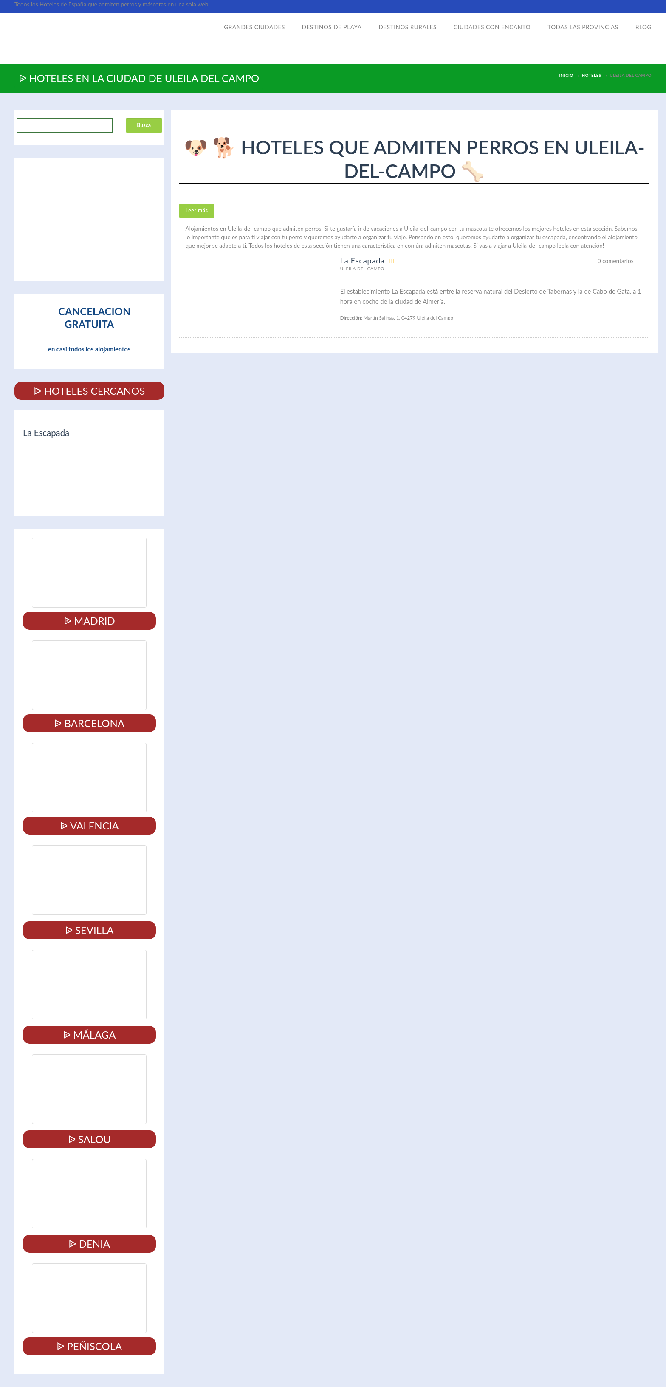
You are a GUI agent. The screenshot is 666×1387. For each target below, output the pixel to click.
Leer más (197, 210)
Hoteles (591, 75)
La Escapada (362, 260)
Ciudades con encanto (492, 27)
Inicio (566, 75)
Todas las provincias (582, 27)
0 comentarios (616, 261)
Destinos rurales (407, 27)
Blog (643, 27)
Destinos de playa (332, 27)
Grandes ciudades (254, 27)
